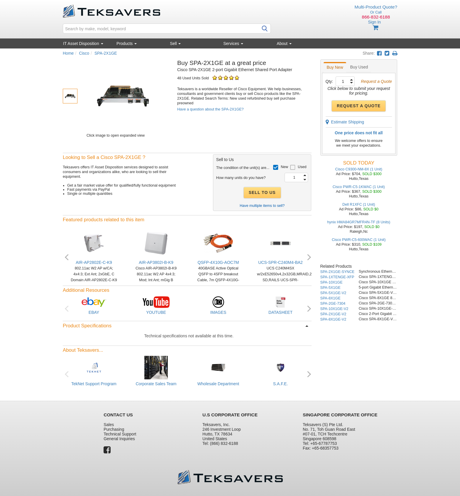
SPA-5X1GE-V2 (333, 293)
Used (302, 167)
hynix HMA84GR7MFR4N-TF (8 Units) (358, 222)
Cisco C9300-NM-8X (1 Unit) (358, 169)
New (284, 167)
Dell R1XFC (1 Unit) (358, 204)
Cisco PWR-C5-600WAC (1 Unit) (359, 240)
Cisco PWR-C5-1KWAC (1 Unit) (359, 187)
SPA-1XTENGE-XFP (337, 277)
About (284, 43)
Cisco (84, 53)
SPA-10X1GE (331, 282)
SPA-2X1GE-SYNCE (337, 272)
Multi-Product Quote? (376, 6)
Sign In (374, 22)
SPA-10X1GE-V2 (334, 309)
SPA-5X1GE (330, 288)
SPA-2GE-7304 (333, 303)
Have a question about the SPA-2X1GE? (210, 109)
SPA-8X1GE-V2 (333, 319)
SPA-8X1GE (330, 298)
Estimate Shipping (345, 122)
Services (233, 43)
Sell (175, 43)
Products (126, 43)
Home (68, 53)
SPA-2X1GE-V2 (333, 314)
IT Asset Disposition (83, 43)
